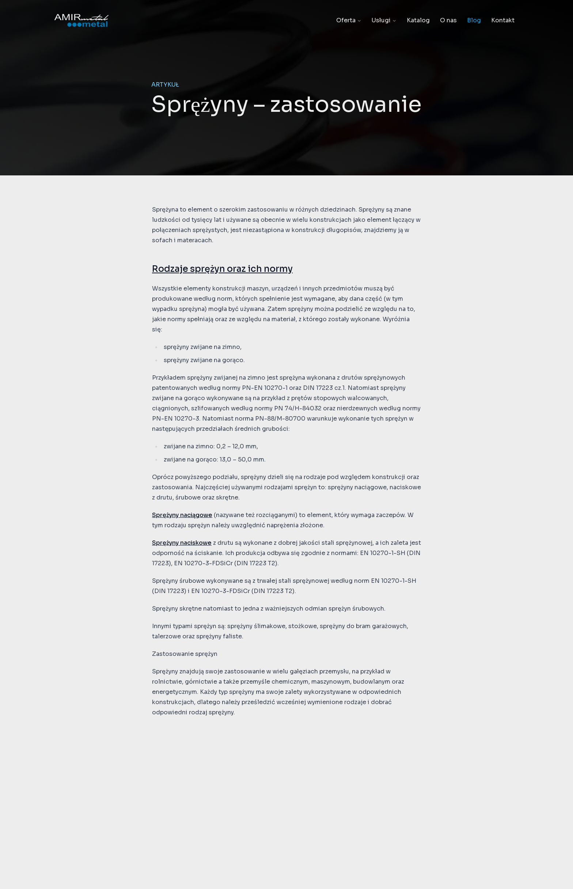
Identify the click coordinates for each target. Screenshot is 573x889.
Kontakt (503, 20)
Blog (474, 20)
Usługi (384, 20)
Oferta (348, 20)
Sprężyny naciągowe (182, 515)
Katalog (418, 20)
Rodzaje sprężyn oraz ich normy (222, 268)
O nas (448, 20)
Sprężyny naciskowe (182, 543)
